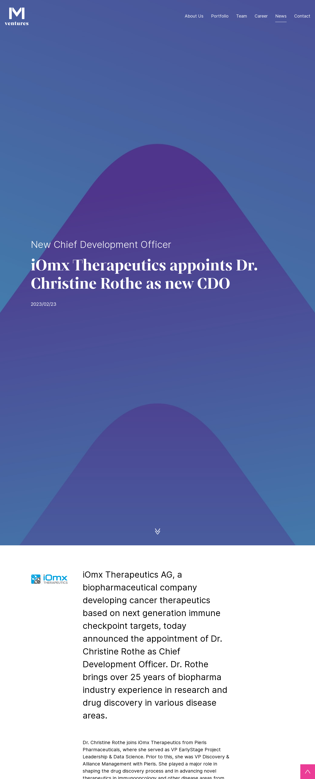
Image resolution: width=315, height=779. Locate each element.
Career (261, 16)
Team (241, 16)
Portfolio (220, 16)
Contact (302, 16)
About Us (194, 16)
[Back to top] (307, 771)
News (281, 16)
